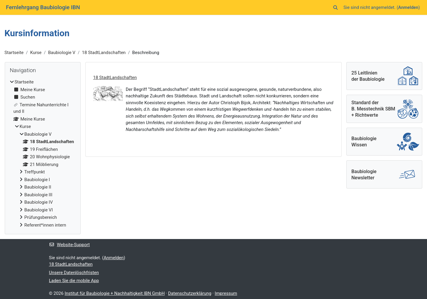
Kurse (36, 52)
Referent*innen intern (45, 225)
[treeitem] (43, 153)
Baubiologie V (61, 52)
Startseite (14, 52)
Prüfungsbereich (40, 217)
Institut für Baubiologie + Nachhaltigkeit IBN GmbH (115, 293)
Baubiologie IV (38, 202)
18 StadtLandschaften (103, 52)
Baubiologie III (38, 194)
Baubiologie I (37, 179)
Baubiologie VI (38, 210)
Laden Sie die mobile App (74, 280)
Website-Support (69, 244)
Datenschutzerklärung (189, 293)
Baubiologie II (37, 187)
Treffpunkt (34, 172)
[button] (335, 7)
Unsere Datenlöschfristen (74, 272)
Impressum (226, 293)
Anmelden (408, 7)
